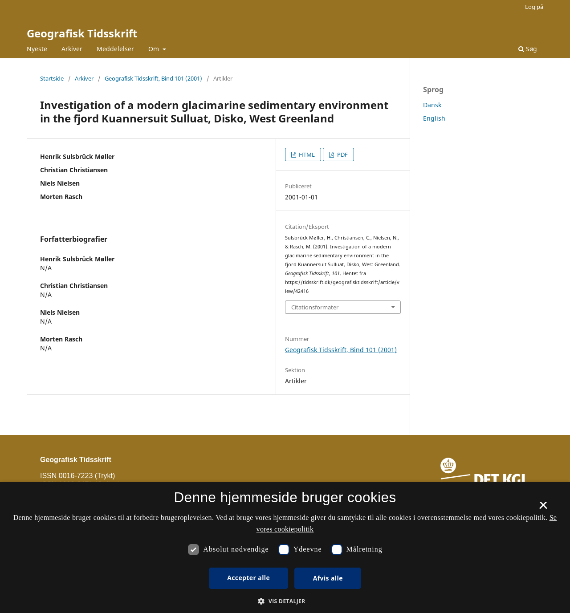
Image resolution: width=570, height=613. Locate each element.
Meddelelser (115, 49)
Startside (52, 78)
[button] (285, 601)
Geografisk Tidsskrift (82, 33)
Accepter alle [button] (248, 577)
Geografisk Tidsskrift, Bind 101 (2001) (153, 78)
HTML (306, 154)
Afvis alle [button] (328, 578)
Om (154, 49)
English (434, 118)
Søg (527, 49)
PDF (342, 154)
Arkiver (71, 49)
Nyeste (37, 49)
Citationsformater (314, 307)
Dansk (432, 105)
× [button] (543, 508)
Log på (534, 7)
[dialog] (285, 547)
